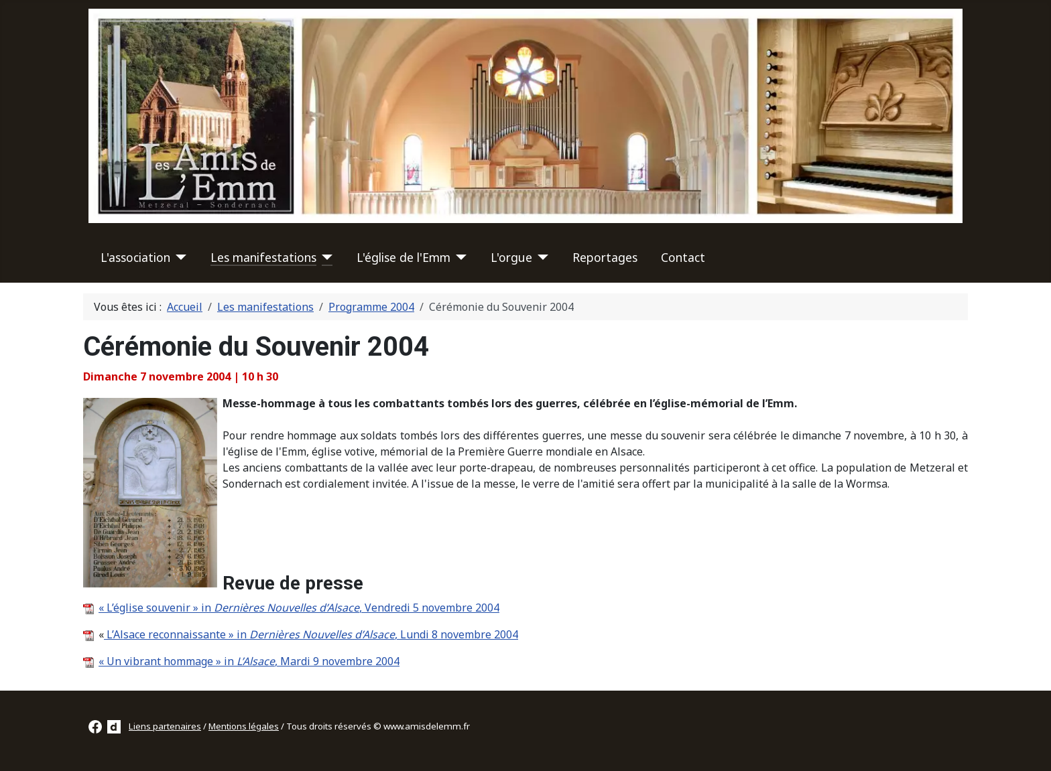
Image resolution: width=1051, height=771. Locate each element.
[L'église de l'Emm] (458, 257)
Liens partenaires (165, 726)
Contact (683, 257)
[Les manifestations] (324, 257)
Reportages (604, 257)
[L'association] (178, 257)
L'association (135, 257)
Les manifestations (263, 257)
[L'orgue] (540, 257)
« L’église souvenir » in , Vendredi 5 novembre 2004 (299, 607)
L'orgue (511, 257)
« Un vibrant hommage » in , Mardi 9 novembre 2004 (249, 661)
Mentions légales (243, 726)
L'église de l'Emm (403, 257)
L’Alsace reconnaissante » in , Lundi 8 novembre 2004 (311, 634)
